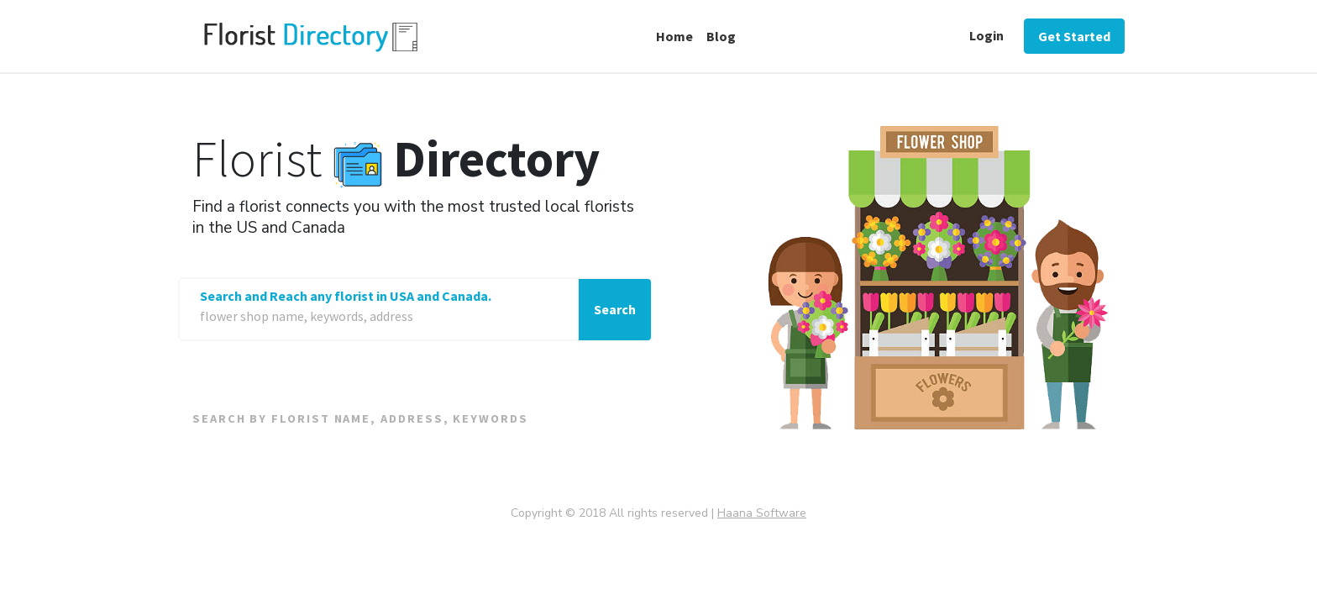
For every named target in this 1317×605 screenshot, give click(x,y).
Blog (721, 36)
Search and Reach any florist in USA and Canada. (345, 295)
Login (986, 35)
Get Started (1074, 36)
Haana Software (761, 513)
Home (674, 36)
